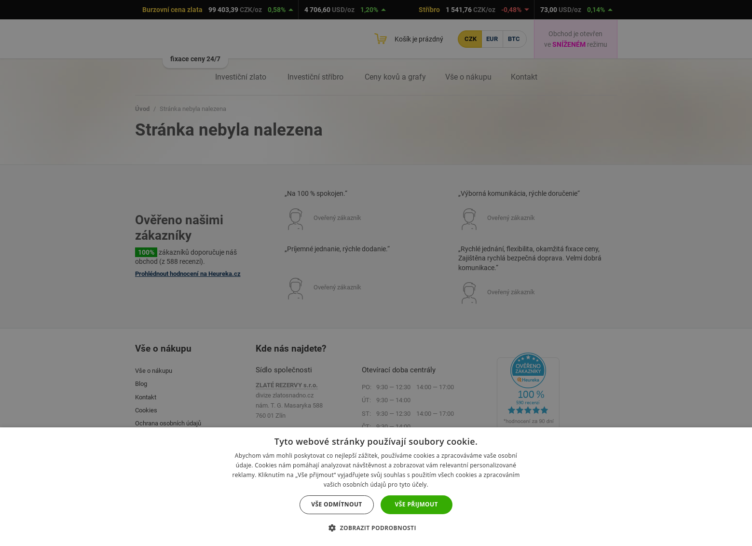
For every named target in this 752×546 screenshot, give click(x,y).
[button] (376, 527)
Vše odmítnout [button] (336, 504)
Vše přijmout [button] (416, 504)
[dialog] (376, 273)
